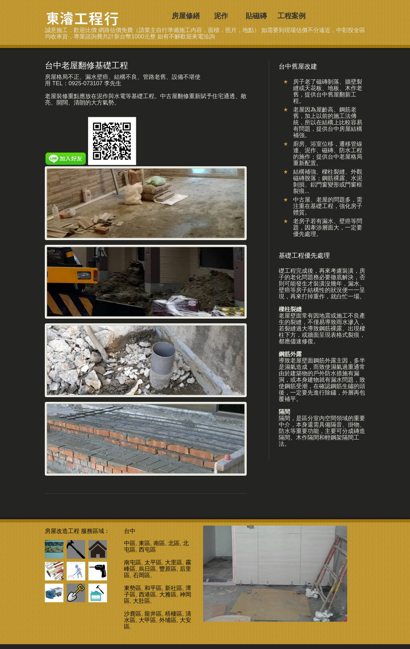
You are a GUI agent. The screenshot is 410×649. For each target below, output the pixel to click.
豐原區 (167, 569)
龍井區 (153, 614)
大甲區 (147, 620)
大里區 (173, 562)
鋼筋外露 (290, 354)
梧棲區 (173, 614)
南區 (159, 543)
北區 (174, 543)
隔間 (284, 412)
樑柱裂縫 (290, 309)
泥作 (221, 16)
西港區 (147, 594)
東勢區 (132, 588)
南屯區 (132, 562)
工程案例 (291, 16)
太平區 (153, 562)
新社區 (173, 588)
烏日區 (147, 569)
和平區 (153, 588)
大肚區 (141, 601)
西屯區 (147, 549)
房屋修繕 (186, 16)
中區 (129, 543)
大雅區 (167, 594)
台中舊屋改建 (84, 18)
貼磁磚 (256, 16)
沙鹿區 (132, 614)
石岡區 (141, 575)
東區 (144, 543)
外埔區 (167, 620)
